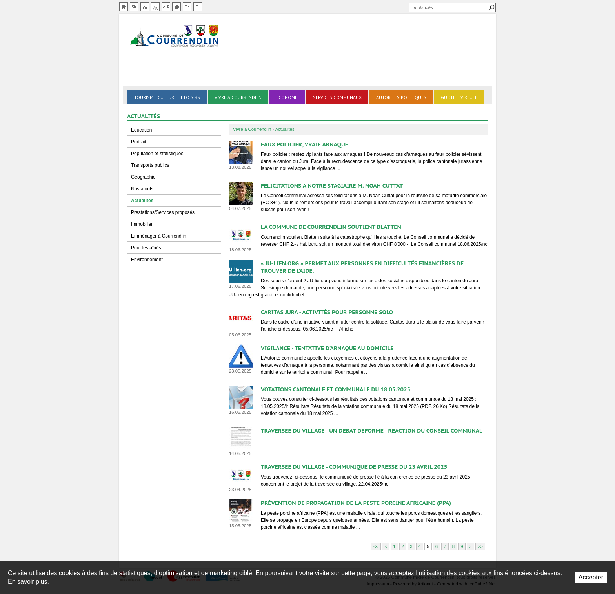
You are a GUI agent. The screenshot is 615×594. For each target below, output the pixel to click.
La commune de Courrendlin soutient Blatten (331, 226)
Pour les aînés (146, 247)
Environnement (147, 259)
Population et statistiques (157, 153)
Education (141, 130)
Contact (134, 6)
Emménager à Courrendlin (158, 236)
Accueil (123, 6)
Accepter (591, 577)
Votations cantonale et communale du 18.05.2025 (335, 389)
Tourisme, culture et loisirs (167, 97)
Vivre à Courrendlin (238, 97)
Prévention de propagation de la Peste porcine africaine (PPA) (356, 502)
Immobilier (142, 224)
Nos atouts (142, 189)
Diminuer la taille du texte (197, 6)
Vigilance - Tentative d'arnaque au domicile (327, 348)
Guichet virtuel (459, 97)
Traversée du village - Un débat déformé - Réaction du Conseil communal (371, 430)
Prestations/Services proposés (163, 212)
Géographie (143, 177)
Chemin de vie (155, 6)
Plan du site (144, 6)
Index (166, 6)
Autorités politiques (401, 97)
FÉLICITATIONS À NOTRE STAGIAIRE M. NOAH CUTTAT (332, 185)
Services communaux (337, 97)
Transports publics (150, 165)
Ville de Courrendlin (175, 36)
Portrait (138, 141)
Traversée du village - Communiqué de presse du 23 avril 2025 (354, 466)
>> (480, 546)
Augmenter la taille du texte (187, 6)
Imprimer (176, 6)
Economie (287, 97)
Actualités (142, 200)
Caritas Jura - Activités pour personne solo (327, 312)
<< (375, 546)
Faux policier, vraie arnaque (304, 144)
